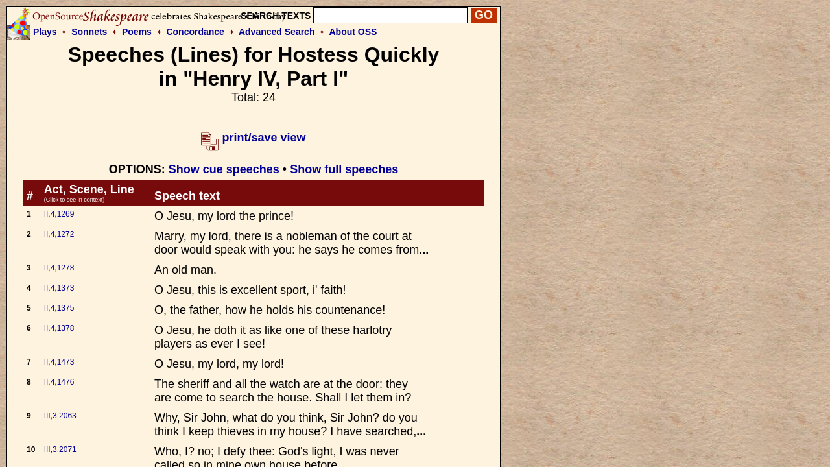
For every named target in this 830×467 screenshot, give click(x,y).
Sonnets (89, 32)
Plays (45, 32)
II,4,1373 (59, 288)
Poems (137, 32)
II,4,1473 (59, 361)
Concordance (195, 32)
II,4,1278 (59, 267)
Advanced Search (277, 32)
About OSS (353, 32)
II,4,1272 (59, 234)
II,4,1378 (59, 328)
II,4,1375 (59, 308)
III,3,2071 (60, 449)
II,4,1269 (59, 214)
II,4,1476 (59, 382)
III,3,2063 (60, 415)
